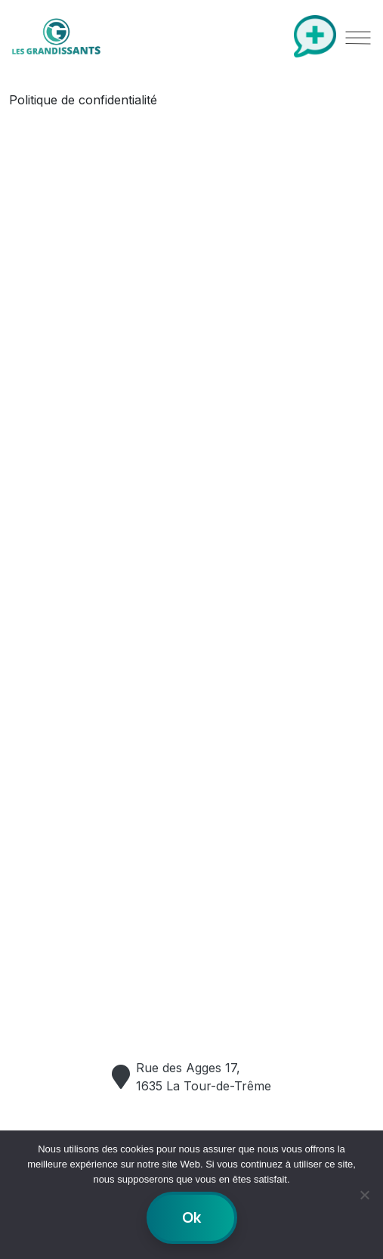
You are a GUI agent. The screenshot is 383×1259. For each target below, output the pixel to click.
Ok (191, 1217)
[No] (364, 1194)
